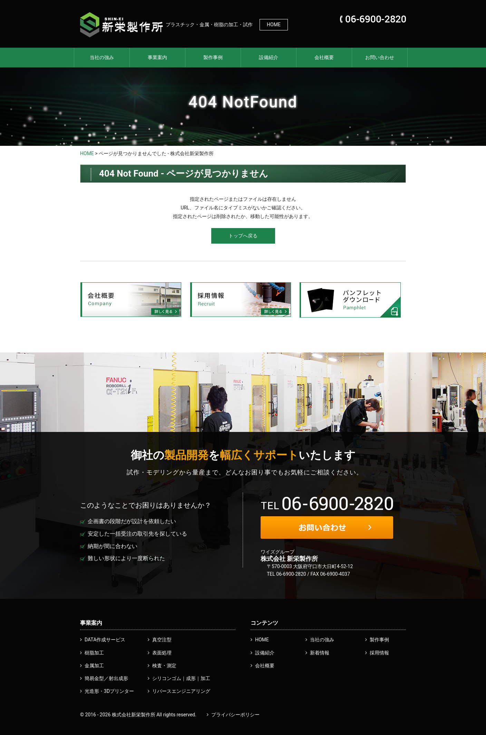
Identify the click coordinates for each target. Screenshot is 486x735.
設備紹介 (268, 57)
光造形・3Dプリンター (109, 691)
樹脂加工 (94, 653)
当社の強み (102, 57)
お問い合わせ (379, 57)
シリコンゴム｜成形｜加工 (181, 678)
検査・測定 (164, 665)
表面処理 (162, 653)
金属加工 (94, 665)
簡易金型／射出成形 (106, 678)
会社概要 (324, 57)
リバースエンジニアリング (181, 691)
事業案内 (157, 57)
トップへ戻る (243, 235)
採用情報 (379, 653)
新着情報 (319, 653)
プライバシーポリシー (235, 714)
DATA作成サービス (105, 639)
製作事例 (213, 57)
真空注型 (162, 639)
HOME (274, 24)
